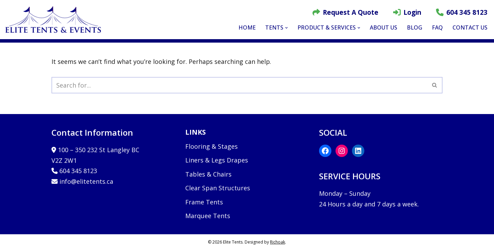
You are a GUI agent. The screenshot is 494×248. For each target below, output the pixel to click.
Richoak (277, 242)
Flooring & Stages (211, 146)
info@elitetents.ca (86, 181)
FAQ (437, 27)
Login (407, 12)
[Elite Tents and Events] (55, 19)
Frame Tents (204, 202)
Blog (414, 27)
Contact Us (469, 27)
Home (247, 27)
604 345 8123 (461, 12)
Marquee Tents (207, 216)
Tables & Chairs (208, 174)
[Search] (239, 85)
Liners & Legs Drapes (216, 160)
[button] (286, 27)
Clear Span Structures (217, 188)
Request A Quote (345, 12)
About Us (383, 27)
